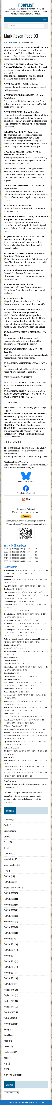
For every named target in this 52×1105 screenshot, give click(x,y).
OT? (5, 870)
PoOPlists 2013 (9, 955)
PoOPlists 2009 (9, 933)
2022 (29, 548)
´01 (12, 580)
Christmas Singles (10, 831)
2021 (37, 548)
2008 (22, 558)
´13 (44, 570)
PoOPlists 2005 (9, 910)
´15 (5, 573)
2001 (37, 561)
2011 (37, 555)
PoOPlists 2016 (9, 972)
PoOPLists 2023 (9, 1012)
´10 (36, 570)
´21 (20, 573)
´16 (8, 573)
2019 (14, 552)
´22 (23, 573)
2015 (6, 555)
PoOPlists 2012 (9, 950)
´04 (21, 570)
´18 (13, 573)
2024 (14, 548)
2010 (6, 558)
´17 (10, 573)
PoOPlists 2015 (9, 967)
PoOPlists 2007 (9, 921)
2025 (6, 548)
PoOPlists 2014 (9, 961)
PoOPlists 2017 (9, 978)
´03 (18, 570)
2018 (22, 552)
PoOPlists (7, 876)
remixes (6, 1046)
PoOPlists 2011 (9, 944)
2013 (22, 555)
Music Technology (10, 865)
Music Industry (9, 859)
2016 (37, 552)
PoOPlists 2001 (9, 882)
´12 (41, 570)
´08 (31, 570)
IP (4, 847)
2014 (14, 555)
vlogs (5, 1063)
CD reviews (8, 819)
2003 (22, 561)
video (5, 1057)
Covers (6, 836)
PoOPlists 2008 (9, 927)
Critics (6, 842)
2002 (29, 561)
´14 (47, 570)
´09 (34, 570)
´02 (16, 570)
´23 (26, 573)
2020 (6, 552)
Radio (6, 1029)
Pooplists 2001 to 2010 (12, 887)
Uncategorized (9, 1052)
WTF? (6, 1069)
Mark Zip (16, 42)
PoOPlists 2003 (9, 899)
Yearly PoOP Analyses (11, 1074)
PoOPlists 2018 (9, 984)
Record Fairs (8, 1035)
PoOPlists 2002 (9, 893)
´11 (39, 570)
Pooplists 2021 (9, 1001)
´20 (18, 573)
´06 (26, 570)
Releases (7, 1040)
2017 (29, 552)
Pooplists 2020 (9, 995)
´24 (28, 573)
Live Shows (7, 853)
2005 (6, 561)
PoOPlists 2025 (9, 1023)
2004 (14, 561)
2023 (22, 548)
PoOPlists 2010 (9, 938)
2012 (29, 555)
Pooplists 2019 (9, 989)
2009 (14, 558)
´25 (31, 573)
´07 (28, 570)
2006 (37, 558)
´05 (23, 570)
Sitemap (41, 1102)
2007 (29, 558)
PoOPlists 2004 (9, 904)
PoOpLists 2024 (9, 1018)
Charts (6, 825)
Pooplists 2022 (9, 1006)
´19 (15, 573)
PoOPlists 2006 (9, 916)
